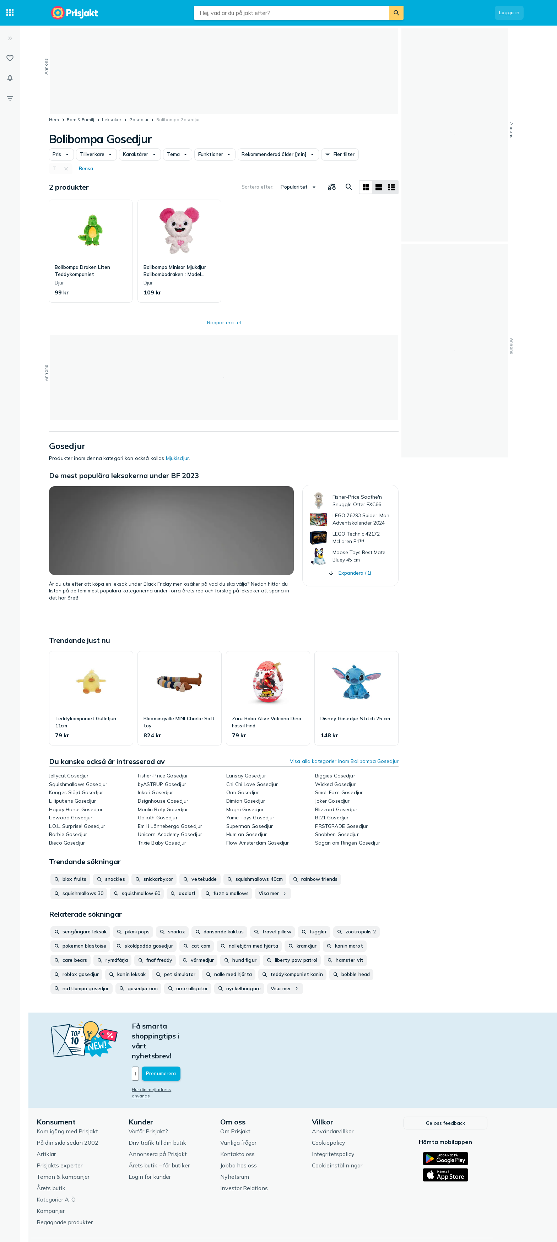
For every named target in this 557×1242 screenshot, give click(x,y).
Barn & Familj (80, 119)
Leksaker (111, 119)
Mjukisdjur (177, 458)
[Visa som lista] (378, 187)
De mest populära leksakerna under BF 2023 (124, 475)
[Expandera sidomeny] (10, 38)
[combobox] (291, 13)
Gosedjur (138, 119)
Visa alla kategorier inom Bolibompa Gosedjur (344, 761)
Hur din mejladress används (177, 1059)
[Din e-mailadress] (195, 1044)
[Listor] (10, 58)
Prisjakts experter (76, 1134)
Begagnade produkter (81, 1190)
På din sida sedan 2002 (84, 1111)
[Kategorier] (10, 13)
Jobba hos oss (255, 1134)
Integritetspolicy (350, 1122)
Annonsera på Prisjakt (174, 1122)
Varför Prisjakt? (164, 1099)
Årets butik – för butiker (175, 1134)
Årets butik (67, 1156)
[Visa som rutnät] (365, 187)
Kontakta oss (254, 1122)
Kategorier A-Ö (72, 1168)
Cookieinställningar (354, 1134)
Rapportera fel (224, 322)
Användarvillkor (349, 1099)
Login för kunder (166, 1145)
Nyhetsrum (251, 1145)
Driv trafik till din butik (173, 1111)
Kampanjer (67, 1179)
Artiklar (62, 1122)
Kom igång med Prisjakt (84, 1099)
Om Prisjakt (252, 1099)
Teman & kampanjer (79, 1145)
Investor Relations (261, 1156)
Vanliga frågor (255, 1111)
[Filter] (10, 98)
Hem (54, 119)
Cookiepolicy (345, 1111)
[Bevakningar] (10, 78)
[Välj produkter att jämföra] (332, 187)
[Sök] (396, 13)
